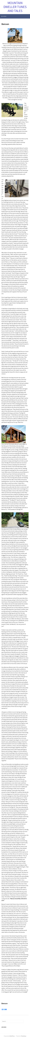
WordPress (12, 1036)
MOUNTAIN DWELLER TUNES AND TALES (15, 7)
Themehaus (23, 1036)
